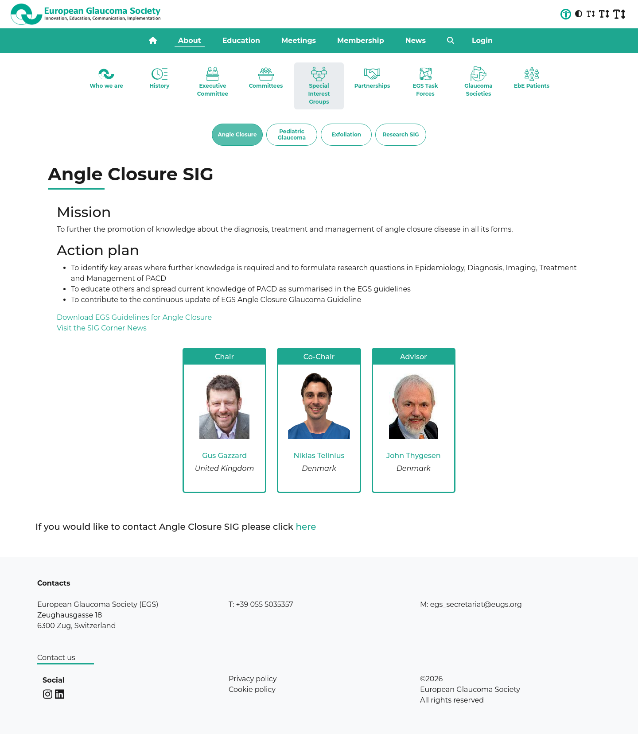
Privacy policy (252, 679)
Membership (360, 40)
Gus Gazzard (224, 455)
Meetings (298, 40)
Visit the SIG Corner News (102, 328)
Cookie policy (252, 689)
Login (482, 40)
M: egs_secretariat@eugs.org (471, 604)
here (306, 526)
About (189, 40)
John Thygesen (413, 455)
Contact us (56, 657)
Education (241, 40)
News (415, 40)
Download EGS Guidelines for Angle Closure (134, 317)
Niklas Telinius (318, 455)
